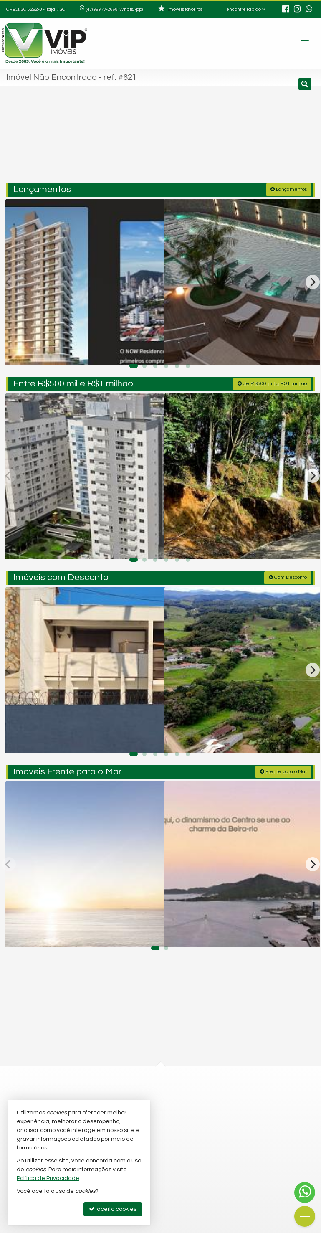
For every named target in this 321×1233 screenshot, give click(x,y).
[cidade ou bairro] (234, 137)
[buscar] (296, 137)
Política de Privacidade (103, 1226)
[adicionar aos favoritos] (148, 349)
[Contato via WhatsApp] (304, 1192)
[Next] (313, 279)
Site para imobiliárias (262, 1226)
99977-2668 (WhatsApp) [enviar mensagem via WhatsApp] (118, 9)
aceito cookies (112, 1209)
